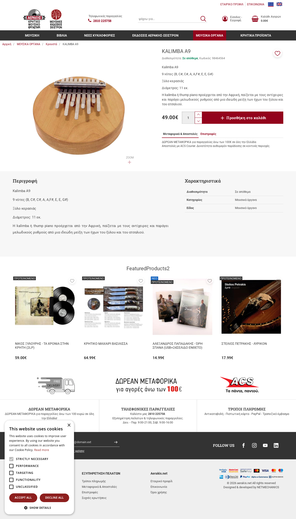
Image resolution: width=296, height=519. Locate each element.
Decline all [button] (54, 498)
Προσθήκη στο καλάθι (246, 117)
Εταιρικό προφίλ (162, 481)
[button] (277, 53)
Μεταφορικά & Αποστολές (99, 486)
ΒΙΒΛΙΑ (62, 35)
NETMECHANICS (268, 487)
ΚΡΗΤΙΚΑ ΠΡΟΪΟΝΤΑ (255, 35)
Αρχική (6, 44)
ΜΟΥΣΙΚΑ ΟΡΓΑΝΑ (209, 35)
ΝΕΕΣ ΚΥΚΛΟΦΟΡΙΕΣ (99, 35)
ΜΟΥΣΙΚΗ (32, 35)
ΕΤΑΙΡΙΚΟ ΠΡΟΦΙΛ (232, 4)
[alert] (39, 467)
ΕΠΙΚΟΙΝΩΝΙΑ (255, 4)
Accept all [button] (23, 498)
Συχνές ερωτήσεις (94, 498)
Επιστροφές (90, 492)
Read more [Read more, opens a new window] (41, 450)
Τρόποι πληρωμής (94, 481)
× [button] (69, 425)
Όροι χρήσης (159, 492)
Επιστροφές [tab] (208, 134)
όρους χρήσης (75, 451)
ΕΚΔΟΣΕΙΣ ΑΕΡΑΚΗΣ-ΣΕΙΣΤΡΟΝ (155, 35)
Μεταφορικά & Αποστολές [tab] (180, 134)
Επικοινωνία (159, 486)
